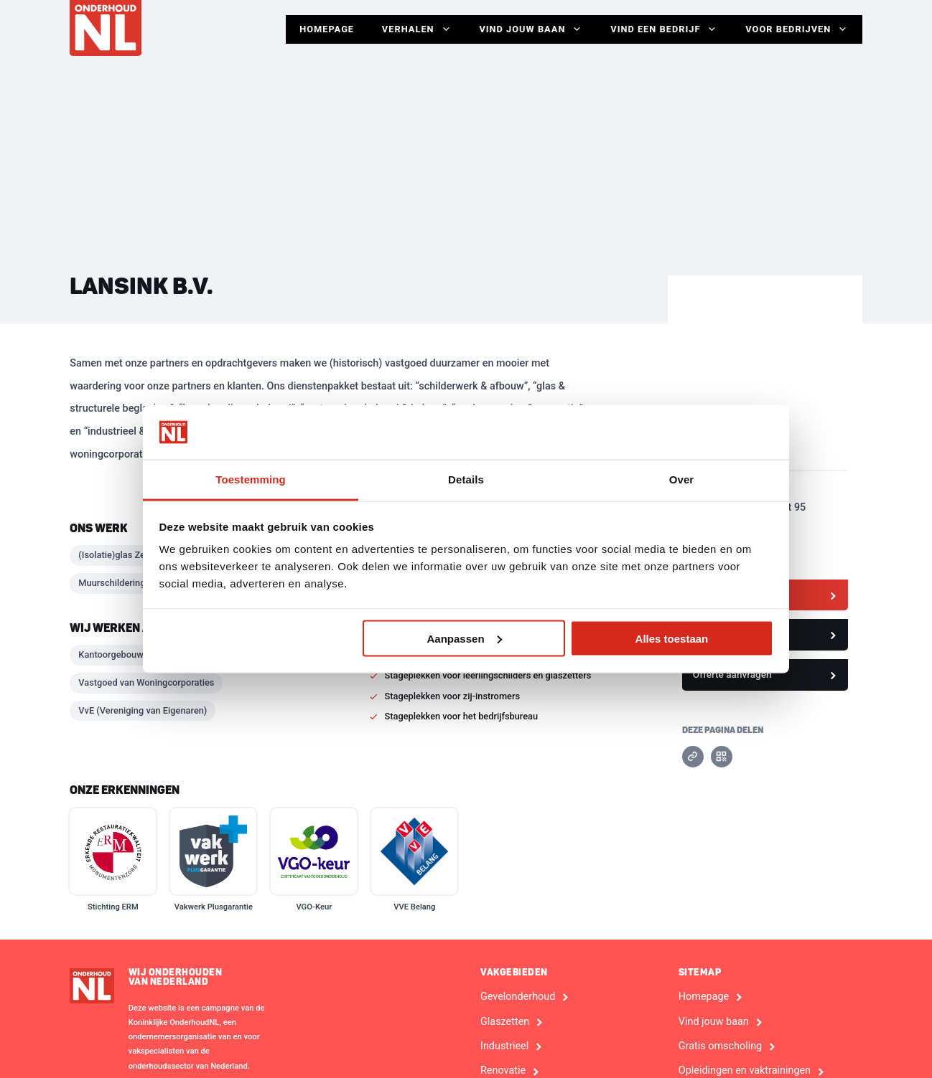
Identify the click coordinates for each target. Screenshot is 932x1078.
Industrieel (504, 1046)
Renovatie (503, 1071)
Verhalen (414, 29)
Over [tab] (681, 479)
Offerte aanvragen (732, 674)
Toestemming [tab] (250, 479)
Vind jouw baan (528, 29)
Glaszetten (504, 1022)
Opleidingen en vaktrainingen (745, 1071)
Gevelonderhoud (517, 997)
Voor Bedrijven (796, 29)
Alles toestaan (672, 638)
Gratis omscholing (720, 1046)
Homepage (323, 29)
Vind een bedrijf (662, 29)
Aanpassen (464, 638)
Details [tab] (466, 479)
